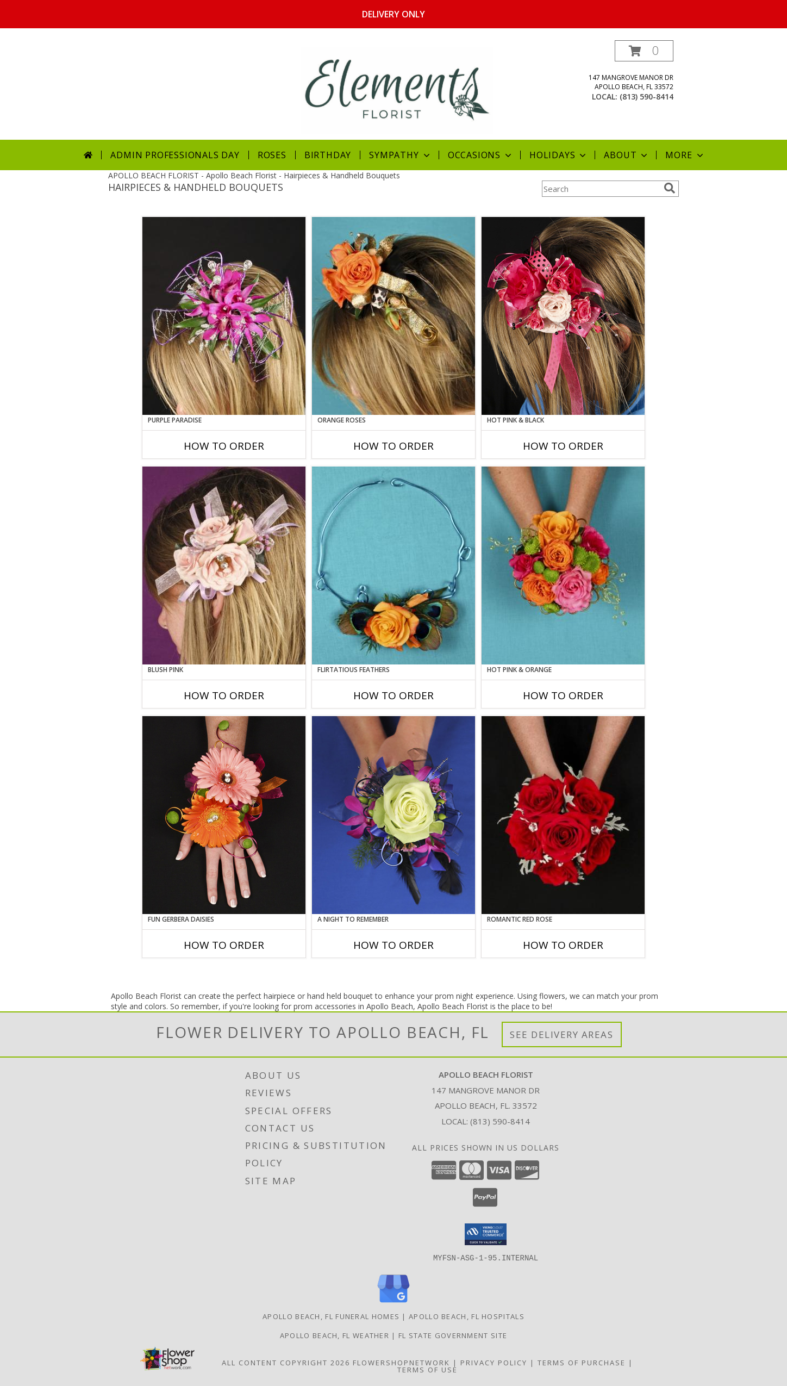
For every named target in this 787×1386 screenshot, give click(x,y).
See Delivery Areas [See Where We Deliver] (562, 1034)
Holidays (558, 155)
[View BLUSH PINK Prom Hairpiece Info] (223, 565)
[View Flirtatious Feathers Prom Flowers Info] (393, 565)
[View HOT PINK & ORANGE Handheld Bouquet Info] (563, 565)
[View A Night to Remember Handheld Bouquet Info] (393, 815)
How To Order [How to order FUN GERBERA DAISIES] (224, 945)
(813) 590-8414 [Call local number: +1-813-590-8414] (646, 96)
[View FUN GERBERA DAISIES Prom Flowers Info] (223, 815)
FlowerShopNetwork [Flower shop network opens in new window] (401, 1362)
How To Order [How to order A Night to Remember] (393, 945)
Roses (272, 155)
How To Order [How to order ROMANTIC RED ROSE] (563, 945)
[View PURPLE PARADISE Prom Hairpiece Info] (223, 316)
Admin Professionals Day (174, 155)
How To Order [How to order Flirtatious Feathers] (393, 695)
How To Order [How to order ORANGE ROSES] (393, 446)
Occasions (481, 155)
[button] (644, 50)
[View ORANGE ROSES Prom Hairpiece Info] (393, 316)
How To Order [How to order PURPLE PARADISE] (224, 446)
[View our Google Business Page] (393, 1302)
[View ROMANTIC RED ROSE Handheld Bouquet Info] (563, 815)
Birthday (327, 155)
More (685, 155)
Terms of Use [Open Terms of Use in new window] (427, 1369)
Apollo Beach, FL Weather (334, 1335)
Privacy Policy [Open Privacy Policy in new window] (493, 1362)
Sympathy (400, 155)
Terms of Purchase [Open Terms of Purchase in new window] (582, 1362)
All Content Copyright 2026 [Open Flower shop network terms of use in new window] (286, 1362)
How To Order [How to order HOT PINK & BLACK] (563, 446)
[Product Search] (600, 188)
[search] (669, 188)
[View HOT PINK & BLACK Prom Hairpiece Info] (563, 316)
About (626, 155)
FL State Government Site (452, 1335)
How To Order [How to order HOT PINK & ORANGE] (563, 695)
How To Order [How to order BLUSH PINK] (224, 695)
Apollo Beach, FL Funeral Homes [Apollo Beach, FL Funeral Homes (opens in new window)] (331, 1316)
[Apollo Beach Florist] (397, 90)
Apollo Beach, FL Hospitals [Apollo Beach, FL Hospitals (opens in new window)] (466, 1316)
